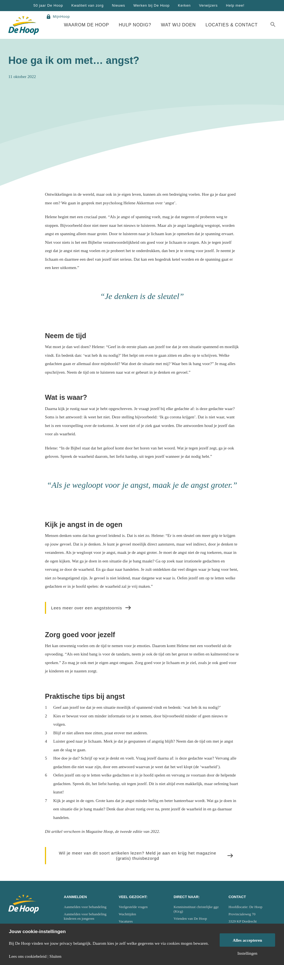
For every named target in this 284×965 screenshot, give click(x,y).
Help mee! (235, 5)
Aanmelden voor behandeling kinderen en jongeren (85, 916)
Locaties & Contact (232, 24)
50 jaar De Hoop (48, 5)
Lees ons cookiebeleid (28, 956)
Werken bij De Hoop (151, 5)
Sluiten (55, 956)
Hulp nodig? (135, 24)
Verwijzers (208, 5)
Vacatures (126, 921)
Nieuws (118, 5)
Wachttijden (127, 914)
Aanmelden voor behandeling (85, 907)
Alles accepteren (247, 940)
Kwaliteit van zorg (87, 5)
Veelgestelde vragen (133, 907)
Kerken (184, 5)
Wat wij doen (178, 24)
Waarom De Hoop (86, 24)
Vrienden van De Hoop (190, 918)
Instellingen (247, 953)
